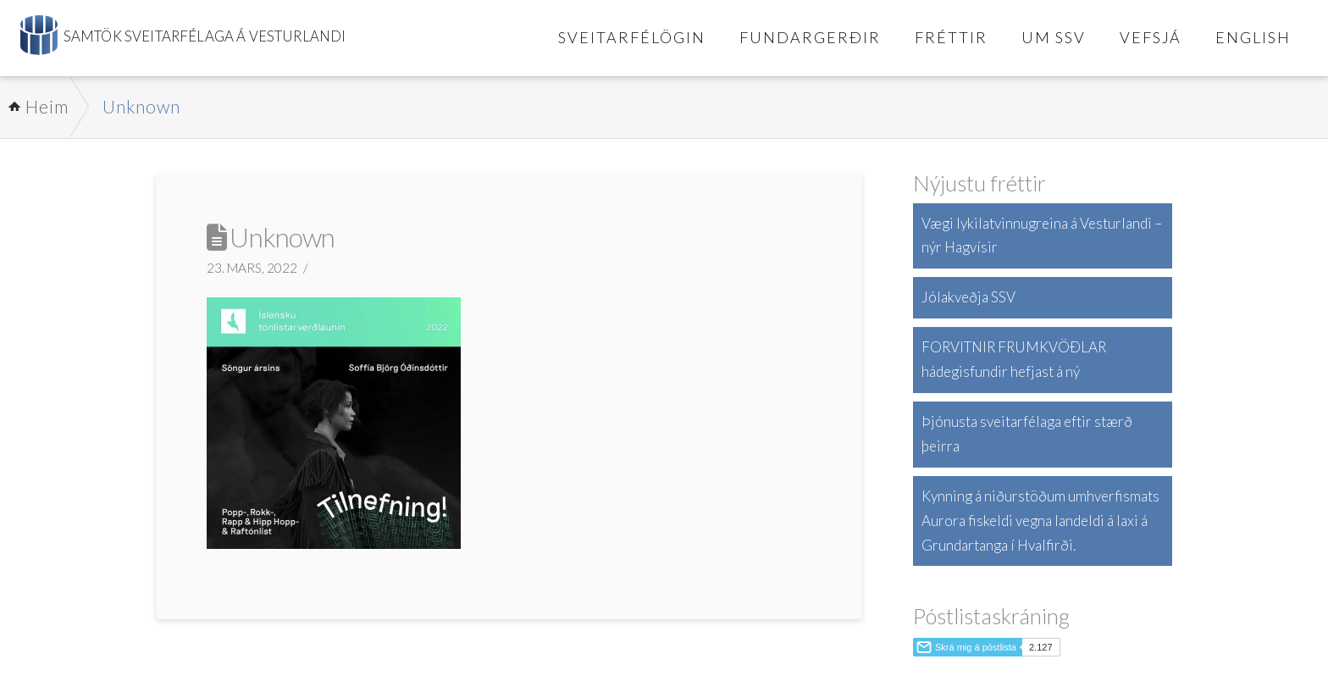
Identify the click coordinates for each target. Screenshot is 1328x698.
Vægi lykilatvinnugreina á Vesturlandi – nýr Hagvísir (1041, 235)
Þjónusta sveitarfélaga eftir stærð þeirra (1026, 434)
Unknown (141, 106)
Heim (47, 106)
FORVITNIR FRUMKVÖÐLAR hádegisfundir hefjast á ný (1013, 359)
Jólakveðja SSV (968, 297)
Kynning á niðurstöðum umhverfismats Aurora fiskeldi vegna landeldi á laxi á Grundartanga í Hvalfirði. (1040, 520)
